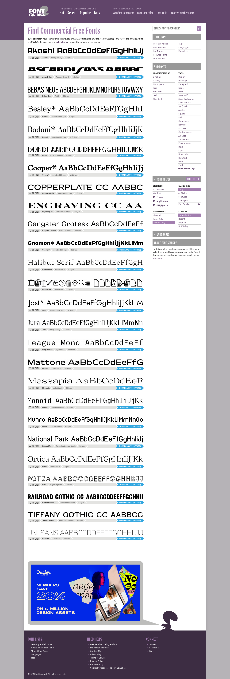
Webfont (157, 193)
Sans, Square (184, 102)
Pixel (155, 88)
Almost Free (159, 58)
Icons (181, 88)
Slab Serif (157, 99)
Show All (157, 215)
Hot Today (158, 51)
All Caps (182, 135)
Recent (72, 13)
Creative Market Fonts (182, 13)
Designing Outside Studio (66, 446)
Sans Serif (157, 91)
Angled (181, 110)
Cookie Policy (96, 664)
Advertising (95, 654)
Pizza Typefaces (65, 231)
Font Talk (162, 13)
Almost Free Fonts (39, 651)
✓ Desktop (158, 189)
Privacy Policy (96, 661)
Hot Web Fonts (160, 54)
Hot (62, 13)
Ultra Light (183, 154)
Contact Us (95, 651)
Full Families (184, 204)
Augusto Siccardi (62, 77)
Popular (85, 13)
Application (160, 201)
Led (180, 117)
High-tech (183, 158)
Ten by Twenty (56, 58)
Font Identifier (145, 13)
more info (157, 258)
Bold (180, 147)
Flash (181, 165)
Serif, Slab (183, 106)
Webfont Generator (123, 13)
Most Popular (159, 47)
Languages (183, 47)
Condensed (183, 121)
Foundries (183, 51)
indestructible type (59, 116)
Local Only (158, 219)
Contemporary (185, 132)
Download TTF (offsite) (130, 58)
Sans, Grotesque (186, 99)
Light (180, 150)
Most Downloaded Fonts (42, 647)
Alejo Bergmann (56, 155)
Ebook (158, 197)
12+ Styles (183, 200)
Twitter (152, 644)
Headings (182, 80)
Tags (97, 13)
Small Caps (183, 139)
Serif (155, 95)
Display (156, 80)
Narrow (181, 124)
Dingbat (157, 77)
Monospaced (159, 84)
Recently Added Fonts (41, 644)
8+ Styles (182, 196)
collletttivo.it (60, 270)
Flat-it (57, 96)
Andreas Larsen (58, 407)
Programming (185, 143)
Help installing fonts (99, 647)
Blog (151, 651)
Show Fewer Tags (186, 168)
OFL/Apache (160, 205)
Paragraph (183, 84)
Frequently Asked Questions (103, 644)
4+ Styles (182, 193)
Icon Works (58, 290)
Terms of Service (98, 657)
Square (181, 113)
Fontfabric (57, 539)
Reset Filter (193, 179)
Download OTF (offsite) (130, 77)
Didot (181, 161)
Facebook (154, 647)
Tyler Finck (60, 350)
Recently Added (160, 43)
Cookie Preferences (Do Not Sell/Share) (108, 668)
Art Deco (182, 128)
